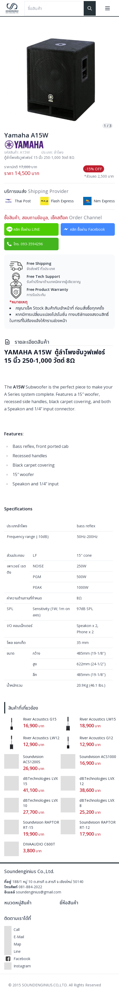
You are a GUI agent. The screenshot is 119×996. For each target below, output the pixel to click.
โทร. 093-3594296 (24, 244)
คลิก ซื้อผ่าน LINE (22, 229)
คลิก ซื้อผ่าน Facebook (83, 229)
